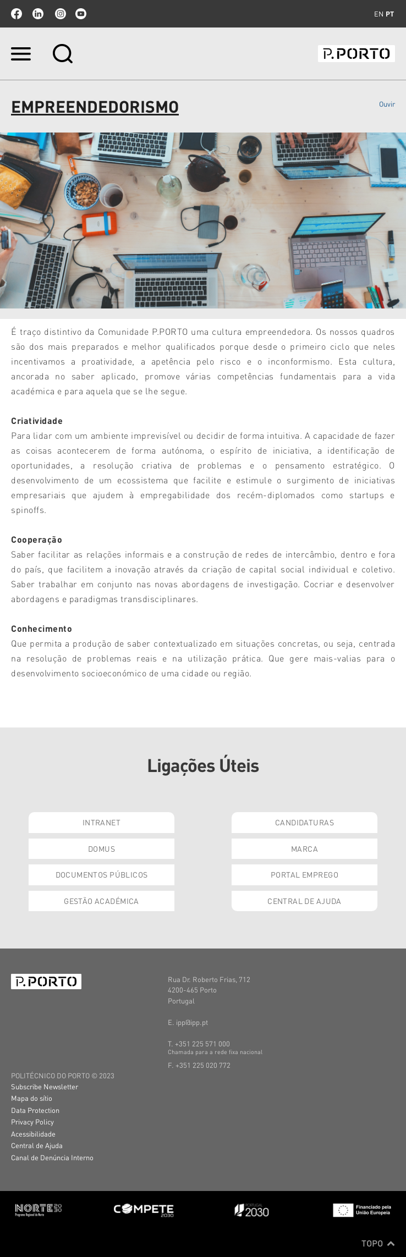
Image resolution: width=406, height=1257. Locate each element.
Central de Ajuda (304, 901)
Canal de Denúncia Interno (52, 1157)
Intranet (101, 822)
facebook (16, 13)
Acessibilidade (33, 1133)
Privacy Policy (32, 1121)
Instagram (59, 13)
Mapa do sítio (31, 1097)
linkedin (37, 13)
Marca (304, 848)
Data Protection (35, 1110)
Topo (378, 1243)
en (378, 13)
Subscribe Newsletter (44, 1086)
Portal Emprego (304, 874)
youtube (80, 13)
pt (390, 13)
